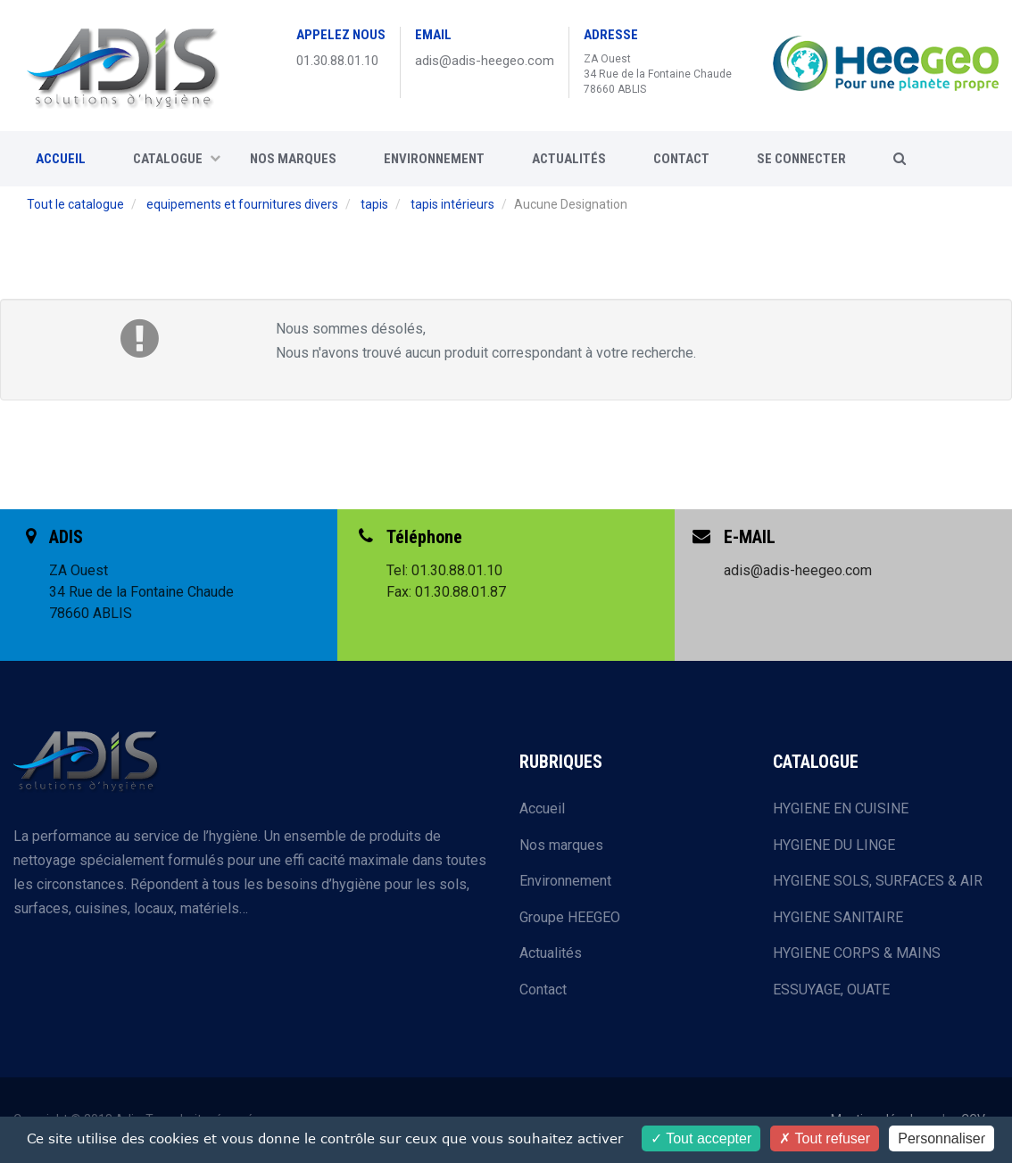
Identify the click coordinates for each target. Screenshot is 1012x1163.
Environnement (434, 159)
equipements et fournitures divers (242, 204)
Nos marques (293, 159)
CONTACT (681, 159)
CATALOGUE (176, 159)
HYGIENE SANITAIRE (838, 917)
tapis (374, 204)
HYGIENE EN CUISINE (840, 808)
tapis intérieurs (452, 204)
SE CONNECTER (801, 159)
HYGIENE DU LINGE (834, 845)
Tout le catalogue (75, 204)
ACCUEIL (61, 159)
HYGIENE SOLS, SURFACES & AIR (878, 880)
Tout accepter (701, 1138)
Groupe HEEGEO (569, 917)
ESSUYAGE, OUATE (831, 989)
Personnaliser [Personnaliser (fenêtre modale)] (941, 1138)
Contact (543, 989)
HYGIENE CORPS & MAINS (857, 952)
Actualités (569, 159)
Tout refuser (824, 1138)
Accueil (542, 808)
